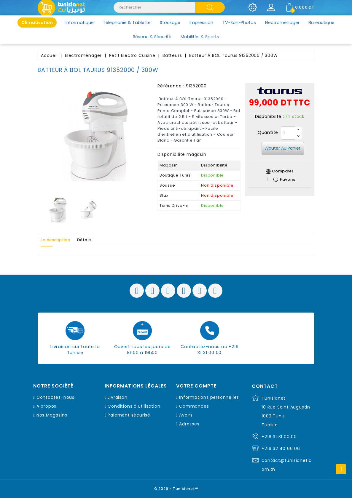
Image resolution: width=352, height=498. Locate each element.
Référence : (170, 86)
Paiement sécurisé (129, 415)
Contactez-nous (55, 397)
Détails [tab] (95, 240)
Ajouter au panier (282, 148)
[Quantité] (288, 133)
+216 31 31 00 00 (279, 437)
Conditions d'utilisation (134, 406)
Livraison (117, 397)
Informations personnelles (209, 397)
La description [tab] (59, 240)
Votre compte (196, 386)
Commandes (194, 406)
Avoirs (186, 415)
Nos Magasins (51, 415)
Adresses (189, 424)
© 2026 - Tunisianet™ (176, 487)
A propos (46, 406)
